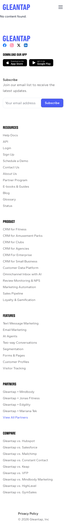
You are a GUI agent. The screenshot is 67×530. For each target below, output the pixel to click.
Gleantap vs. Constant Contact (25, 460)
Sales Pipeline (13, 293)
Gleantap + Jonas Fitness (21, 398)
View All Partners (15, 417)
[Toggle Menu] (60, 7)
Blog (6, 193)
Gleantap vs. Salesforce (20, 447)
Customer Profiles (16, 362)
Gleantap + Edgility (17, 405)
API (5, 142)
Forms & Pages (14, 355)
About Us (10, 174)
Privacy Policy (28, 514)
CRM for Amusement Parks (23, 236)
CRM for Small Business (20, 261)
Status (7, 206)
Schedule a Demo (15, 161)
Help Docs (10, 135)
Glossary (9, 199)
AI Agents (10, 336)
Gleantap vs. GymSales (20, 492)
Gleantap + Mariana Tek (20, 411)
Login (7, 148)
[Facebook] (4, 45)
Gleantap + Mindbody (18, 392)
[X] (18, 45)
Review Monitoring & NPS (21, 281)
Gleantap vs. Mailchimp (20, 454)
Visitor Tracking (14, 368)
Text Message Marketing (21, 323)
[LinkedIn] (26, 45)
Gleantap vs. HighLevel (19, 486)
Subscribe (52, 103)
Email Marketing (14, 330)
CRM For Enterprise (17, 255)
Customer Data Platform (20, 268)
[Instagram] (12, 45)
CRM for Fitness (14, 229)
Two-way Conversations (20, 343)
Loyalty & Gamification (19, 300)
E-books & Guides (16, 186)
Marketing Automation (19, 287)
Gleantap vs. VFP (15, 473)
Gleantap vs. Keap (16, 467)
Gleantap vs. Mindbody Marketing (28, 479)
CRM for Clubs (13, 242)
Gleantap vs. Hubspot (19, 441)
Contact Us (11, 167)
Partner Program (15, 180)
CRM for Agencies (16, 248)
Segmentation (13, 349)
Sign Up (8, 154)
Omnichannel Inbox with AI (22, 274)
